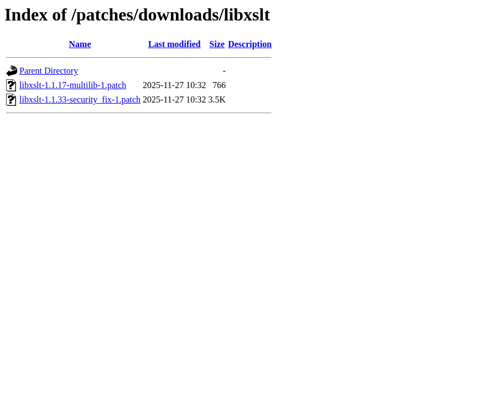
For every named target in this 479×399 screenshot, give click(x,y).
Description (250, 44)
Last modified (174, 44)
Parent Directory (48, 70)
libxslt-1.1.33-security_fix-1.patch (79, 99)
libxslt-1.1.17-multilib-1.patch (72, 85)
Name (80, 44)
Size (217, 44)
